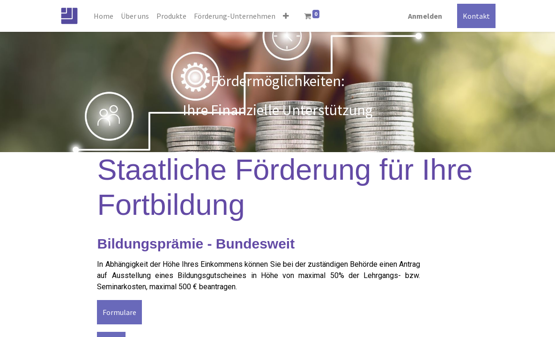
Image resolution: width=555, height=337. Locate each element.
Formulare (119, 312)
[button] (286, 16)
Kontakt (476, 16)
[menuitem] (103, 16)
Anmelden (425, 16)
